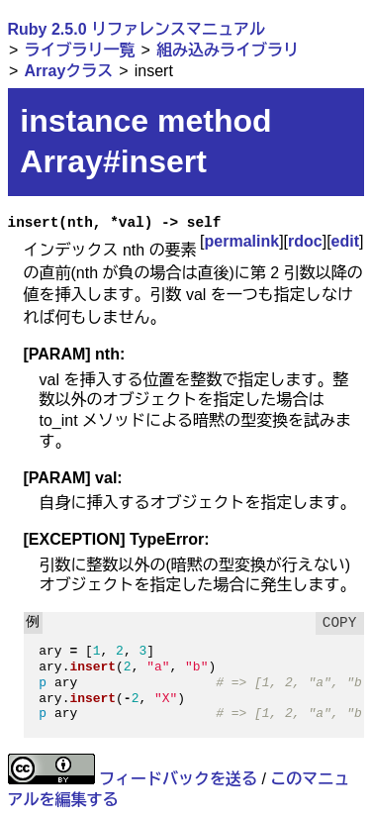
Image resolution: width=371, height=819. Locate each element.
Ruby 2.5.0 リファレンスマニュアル (136, 29)
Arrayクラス (68, 70)
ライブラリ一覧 (79, 50)
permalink (242, 241)
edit (345, 241)
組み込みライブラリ (227, 50)
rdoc (305, 241)
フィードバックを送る (178, 778)
